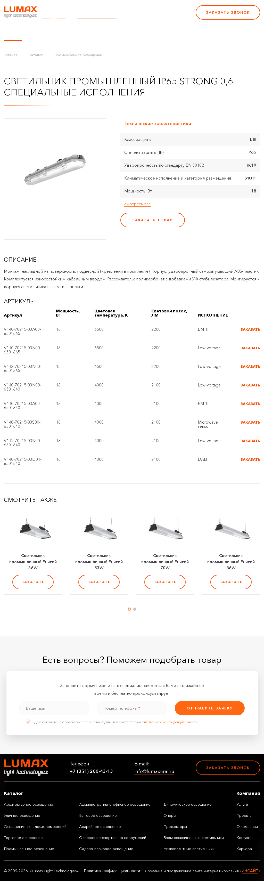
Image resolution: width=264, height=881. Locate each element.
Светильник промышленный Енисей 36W (33, 561)
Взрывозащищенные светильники (193, 837)
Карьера (200, 32)
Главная (10, 55)
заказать (33, 582)
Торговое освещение (23, 837)
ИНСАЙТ (250, 870)
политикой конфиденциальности (170, 722)
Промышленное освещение (78, 55)
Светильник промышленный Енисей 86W (231, 561)
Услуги (96, 32)
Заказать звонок (228, 12)
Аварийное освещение (100, 826)
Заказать (250, 329)
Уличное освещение (22, 815)
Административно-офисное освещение (115, 804)
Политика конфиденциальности (112, 870)
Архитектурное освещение (28, 804)
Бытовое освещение (98, 815)
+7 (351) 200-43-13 (156, 16)
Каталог (13, 32)
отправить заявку (210, 708)
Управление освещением (55, 32)
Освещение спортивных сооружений (112, 837)
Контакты (175, 32)
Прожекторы (175, 826)
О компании (147, 32)
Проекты (118, 32)
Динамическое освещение (187, 804)
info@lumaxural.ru (97, 16)
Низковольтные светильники (188, 848)
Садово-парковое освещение (106, 848)
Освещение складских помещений (35, 826)
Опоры (169, 815)
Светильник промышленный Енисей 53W (99, 561)
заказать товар (152, 220)
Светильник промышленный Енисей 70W (165, 561)
